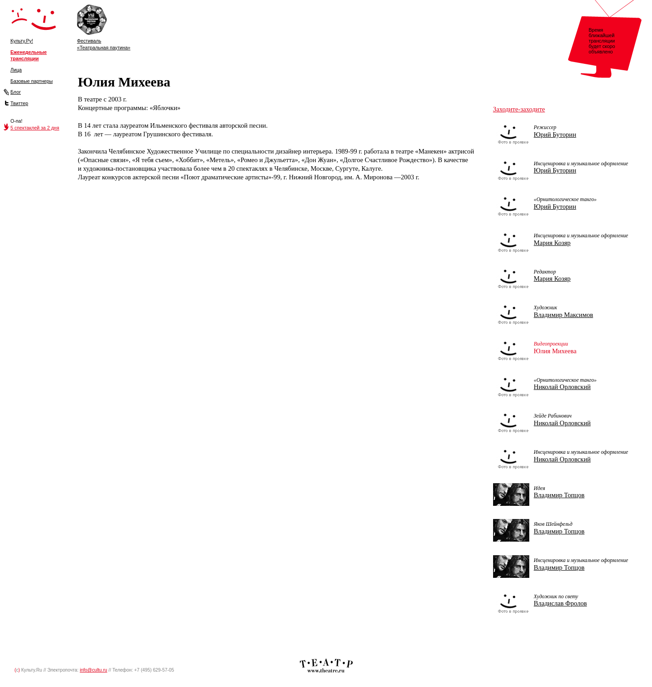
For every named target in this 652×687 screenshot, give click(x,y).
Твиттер (19, 103)
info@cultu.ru (93, 670)
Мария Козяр (552, 242)
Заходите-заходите (519, 109)
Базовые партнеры (31, 81)
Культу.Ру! (21, 40)
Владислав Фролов (560, 603)
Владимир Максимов (563, 314)
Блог (15, 92)
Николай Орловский (562, 386)
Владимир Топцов (559, 495)
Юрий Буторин (555, 134)
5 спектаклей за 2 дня (34, 127)
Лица (16, 69)
